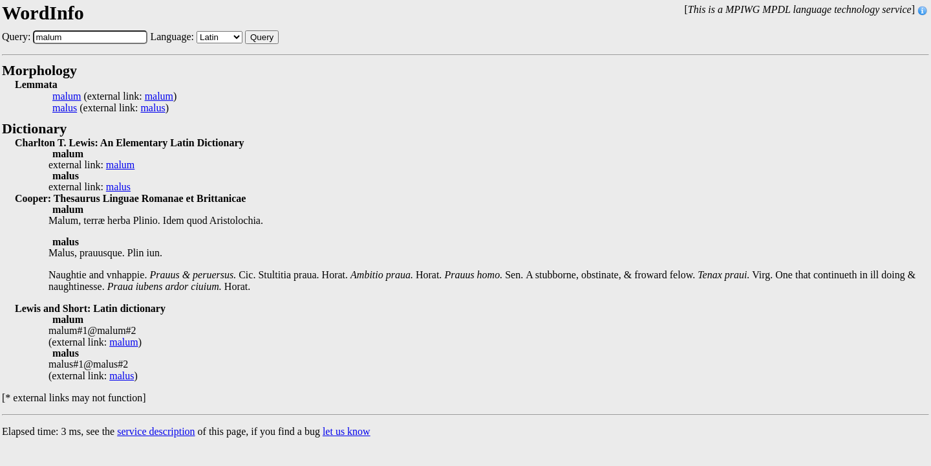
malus (64, 108)
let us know (346, 431)
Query (261, 37)
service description (156, 431)
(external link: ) (114, 96)
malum (66, 96)
